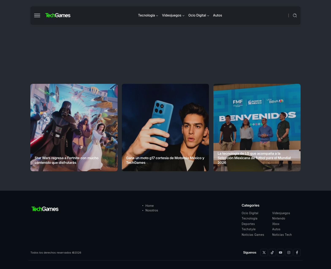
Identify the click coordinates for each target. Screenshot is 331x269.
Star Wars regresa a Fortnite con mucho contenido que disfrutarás (67, 160)
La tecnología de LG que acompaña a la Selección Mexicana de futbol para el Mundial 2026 (254, 158)
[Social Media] (264, 252)
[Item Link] (74, 127)
